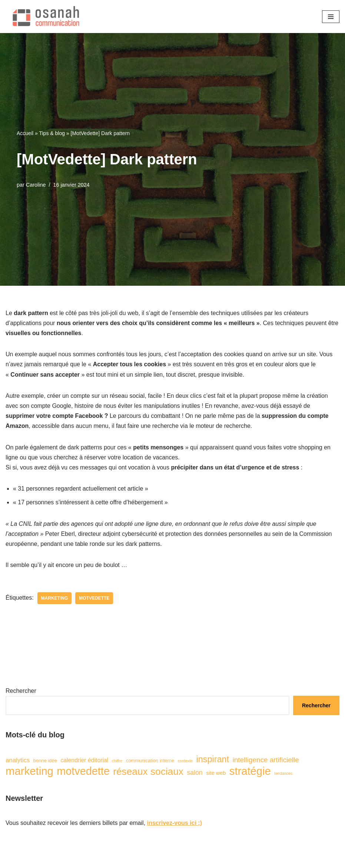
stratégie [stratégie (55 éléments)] (250, 771)
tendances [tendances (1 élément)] (283, 773)
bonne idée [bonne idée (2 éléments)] (45, 760)
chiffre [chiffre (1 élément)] (117, 761)
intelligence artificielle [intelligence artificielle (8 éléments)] (266, 760)
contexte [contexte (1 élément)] (185, 761)
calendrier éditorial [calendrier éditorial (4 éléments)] (84, 760)
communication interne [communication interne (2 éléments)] (150, 760)
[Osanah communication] (44, 16)
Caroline (36, 185)
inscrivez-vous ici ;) (174, 823)
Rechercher (21, 691)
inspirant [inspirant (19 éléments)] (212, 759)
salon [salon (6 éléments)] (194, 772)
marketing (54, 598)
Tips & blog (52, 133)
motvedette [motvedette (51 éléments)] (83, 771)
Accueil (25, 133)
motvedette (94, 598)
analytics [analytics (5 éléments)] (18, 760)
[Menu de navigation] (330, 16)
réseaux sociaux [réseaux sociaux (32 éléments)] (148, 772)
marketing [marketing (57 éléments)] (29, 771)
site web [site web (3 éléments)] (216, 773)
